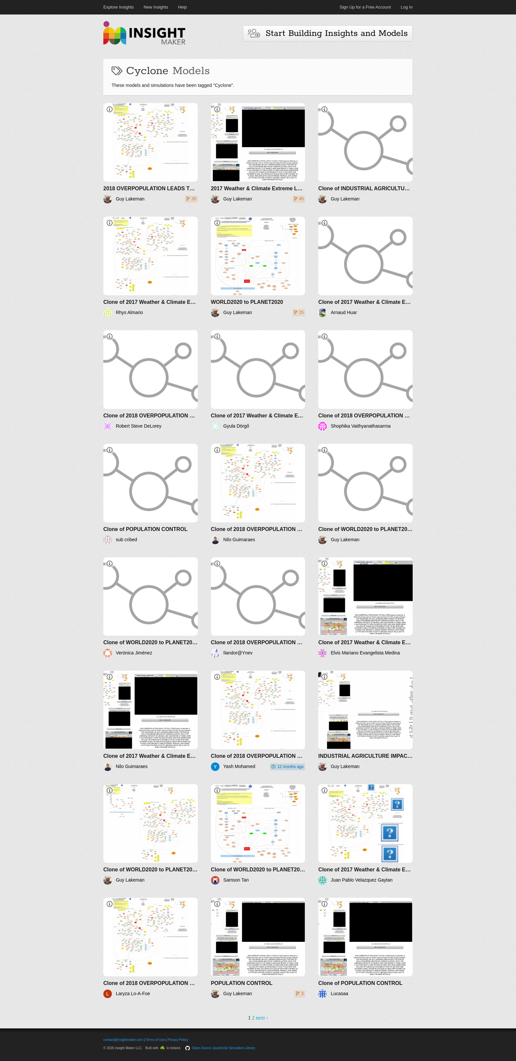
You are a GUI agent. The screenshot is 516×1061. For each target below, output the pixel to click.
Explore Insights (118, 7)
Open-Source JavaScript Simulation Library (223, 1048)
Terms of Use (155, 1040)
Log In (407, 7)
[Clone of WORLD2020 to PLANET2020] (365, 494)
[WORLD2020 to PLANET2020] (258, 267)
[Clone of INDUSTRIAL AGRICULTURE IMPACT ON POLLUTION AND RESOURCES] (365, 153)
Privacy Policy (178, 1040)
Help (182, 7)
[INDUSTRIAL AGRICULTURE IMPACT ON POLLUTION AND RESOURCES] (365, 721)
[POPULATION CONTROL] (258, 948)
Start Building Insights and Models (328, 33)
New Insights (156, 7)
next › (262, 1018)
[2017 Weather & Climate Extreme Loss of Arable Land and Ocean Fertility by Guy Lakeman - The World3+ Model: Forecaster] (258, 153)
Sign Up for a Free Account (365, 7)
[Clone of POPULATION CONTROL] (150, 494)
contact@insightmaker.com (123, 1040)
